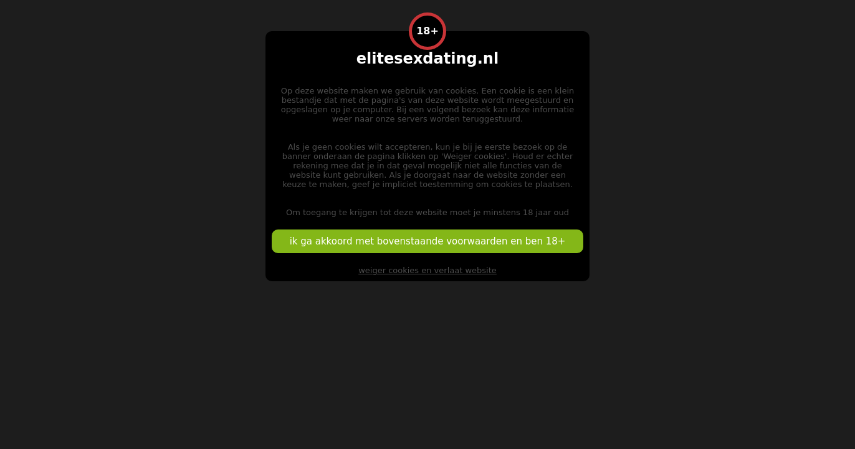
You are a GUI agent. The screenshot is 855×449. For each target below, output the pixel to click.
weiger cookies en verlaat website (427, 270)
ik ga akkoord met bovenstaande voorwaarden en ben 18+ (428, 241)
